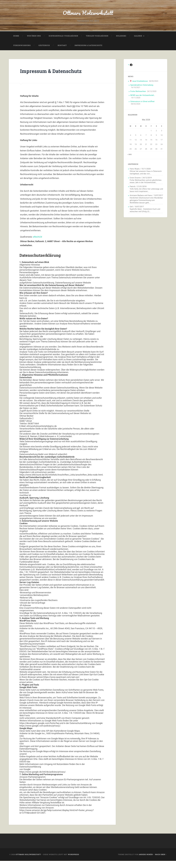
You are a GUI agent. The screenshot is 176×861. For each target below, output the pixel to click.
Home (16, 36)
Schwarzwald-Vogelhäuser (63, 36)
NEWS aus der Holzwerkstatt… (142, 95)
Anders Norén (146, 855)
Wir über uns (34, 36)
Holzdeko (121, 36)
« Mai (129, 155)
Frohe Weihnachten (138, 91)
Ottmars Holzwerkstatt (88, 13)
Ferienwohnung (22, 46)
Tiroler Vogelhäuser (97, 36)
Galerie (138, 36)
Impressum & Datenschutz (88, 46)
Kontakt (62, 46)
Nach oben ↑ (161, 855)
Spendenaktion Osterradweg (141, 85)
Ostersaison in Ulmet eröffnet (142, 102)
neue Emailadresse (139, 81)
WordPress (73, 855)
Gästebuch (44, 46)
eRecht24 (37, 237)
